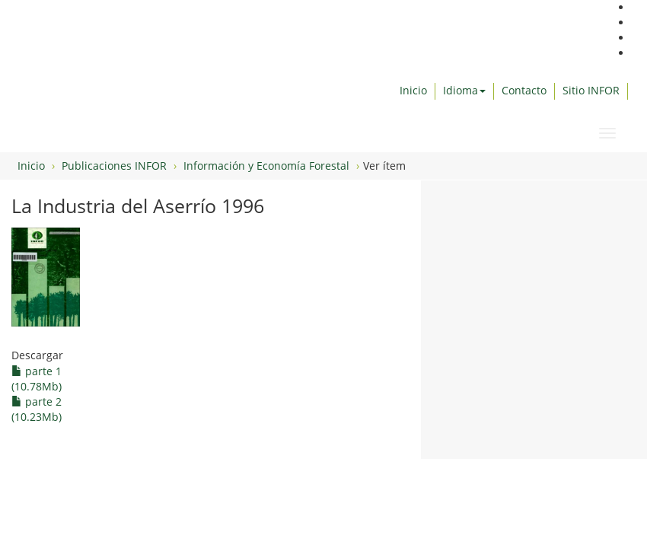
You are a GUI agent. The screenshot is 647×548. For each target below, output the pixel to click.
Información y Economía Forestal (266, 165)
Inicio (413, 90)
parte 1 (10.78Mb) (36, 378)
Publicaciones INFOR (114, 165)
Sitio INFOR (591, 90)
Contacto (524, 90)
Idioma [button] (464, 90)
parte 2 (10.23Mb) (36, 409)
